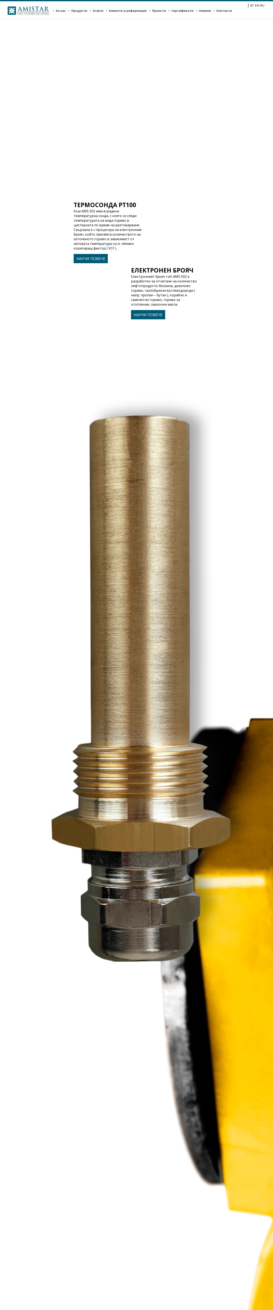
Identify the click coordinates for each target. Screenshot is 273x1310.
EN (257, 5)
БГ (252, 5)
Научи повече (90, 258)
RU (262, 5)
